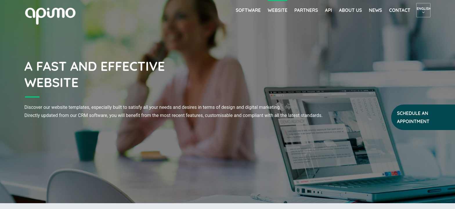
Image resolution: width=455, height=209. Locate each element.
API (328, 10)
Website (278, 10)
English (423, 8)
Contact (399, 10)
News (375, 10)
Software (248, 10)
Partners (306, 10)
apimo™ (53, 15)
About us (350, 10)
